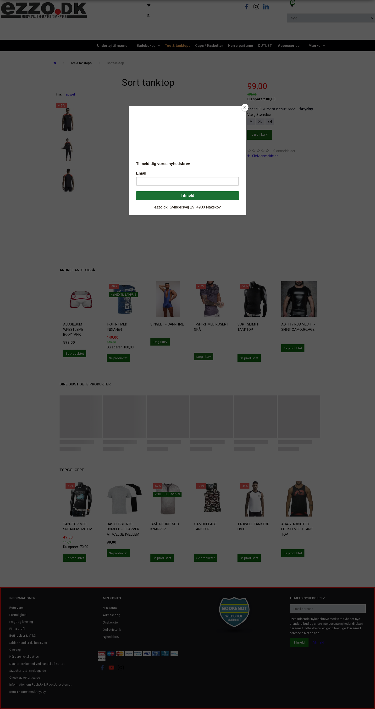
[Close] (244, 107)
